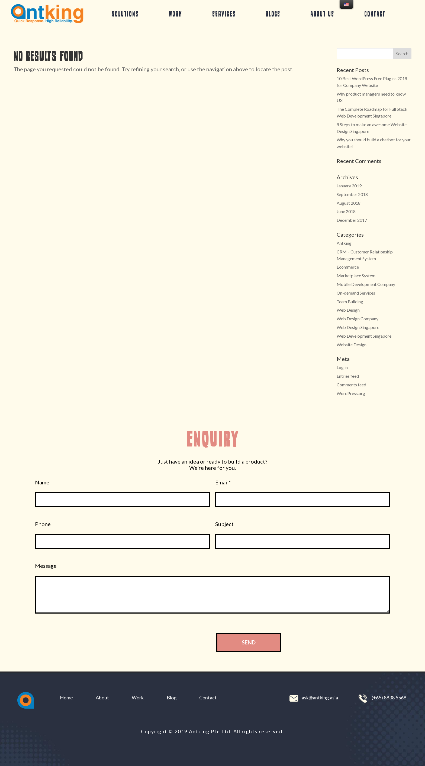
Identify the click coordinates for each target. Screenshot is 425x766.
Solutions (125, 14)
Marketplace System (356, 275)
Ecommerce (348, 266)
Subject (224, 524)
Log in (342, 367)
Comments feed (351, 384)
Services (224, 14)
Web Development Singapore (364, 335)
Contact (374, 14)
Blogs (273, 14)
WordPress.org (351, 393)
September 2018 (352, 194)
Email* (223, 482)
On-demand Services (356, 292)
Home (66, 697)
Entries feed (348, 376)
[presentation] (165, 642)
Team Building (350, 301)
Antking (344, 243)
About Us (322, 14)
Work (175, 14)
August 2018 (348, 203)
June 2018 (346, 211)
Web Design (348, 309)
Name (42, 482)
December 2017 (352, 220)
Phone (43, 524)
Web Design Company (357, 318)
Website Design (351, 344)
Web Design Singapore (358, 327)
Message (46, 566)
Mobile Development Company (366, 284)
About (102, 697)
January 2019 (349, 185)
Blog (171, 697)
